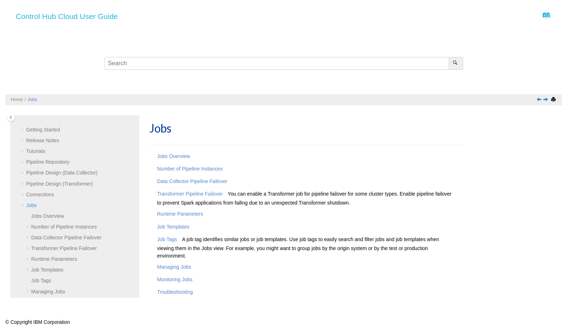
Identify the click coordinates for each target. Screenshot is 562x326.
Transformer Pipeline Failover (64, 227)
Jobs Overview (173, 156)
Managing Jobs (48, 271)
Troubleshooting (49, 292)
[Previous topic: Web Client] (539, 100)
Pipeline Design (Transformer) (59, 163)
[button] (23, 120)
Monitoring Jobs (49, 281)
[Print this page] (554, 100)
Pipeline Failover (66, 217)
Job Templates (47, 249)
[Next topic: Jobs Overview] (546, 100)
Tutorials (35, 130)
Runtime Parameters (54, 238)
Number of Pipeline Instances (64, 206)
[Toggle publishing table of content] (11, 117)
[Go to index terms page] (544, 17)
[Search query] (284, 63)
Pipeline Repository (48, 141)
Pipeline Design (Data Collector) (61, 152)
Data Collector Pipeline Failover (192, 181)
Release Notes (42, 120)
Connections (40, 174)
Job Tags (41, 260)
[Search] (456, 63)
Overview (47, 195)
